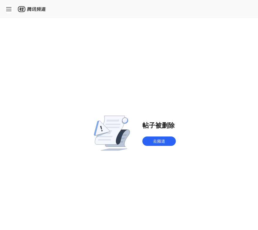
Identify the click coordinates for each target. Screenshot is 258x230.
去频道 (159, 141)
